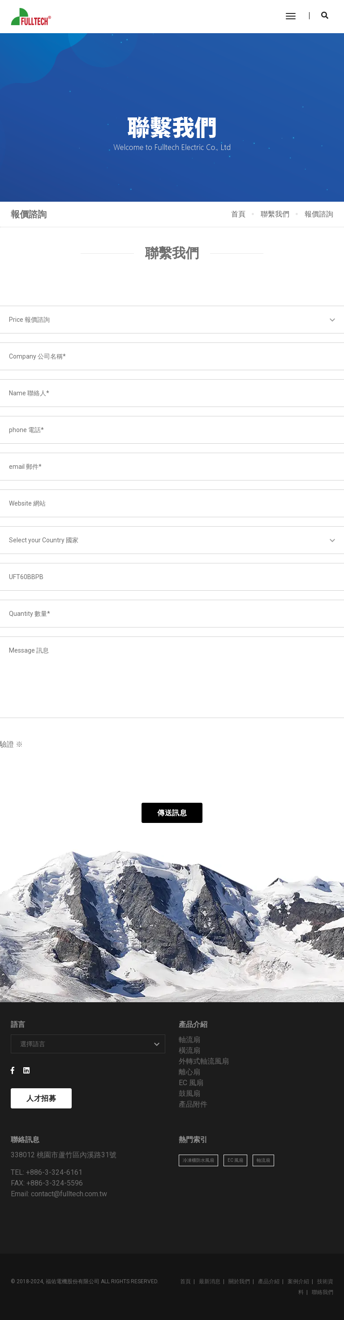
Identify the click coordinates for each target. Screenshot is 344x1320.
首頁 (238, 214)
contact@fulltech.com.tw (69, 1194)
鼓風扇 (189, 1093)
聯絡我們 (322, 1292)
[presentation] (74, 776)
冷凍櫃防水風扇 (198, 1160)
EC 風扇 (191, 1082)
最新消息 (209, 1281)
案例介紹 (298, 1281)
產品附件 (193, 1104)
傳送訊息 (172, 813)
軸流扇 (189, 1039)
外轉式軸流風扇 (204, 1061)
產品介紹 (269, 1281)
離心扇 (189, 1072)
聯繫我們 (275, 214)
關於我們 (239, 1281)
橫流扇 (189, 1050)
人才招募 (41, 1098)
